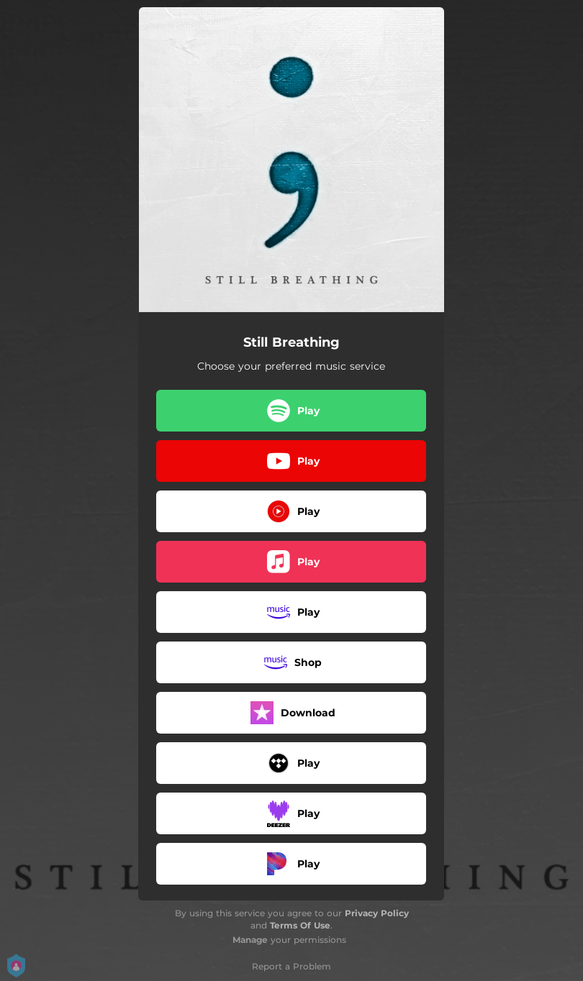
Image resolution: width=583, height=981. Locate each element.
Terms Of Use (300, 925)
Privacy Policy (377, 913)
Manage (250, 939)
